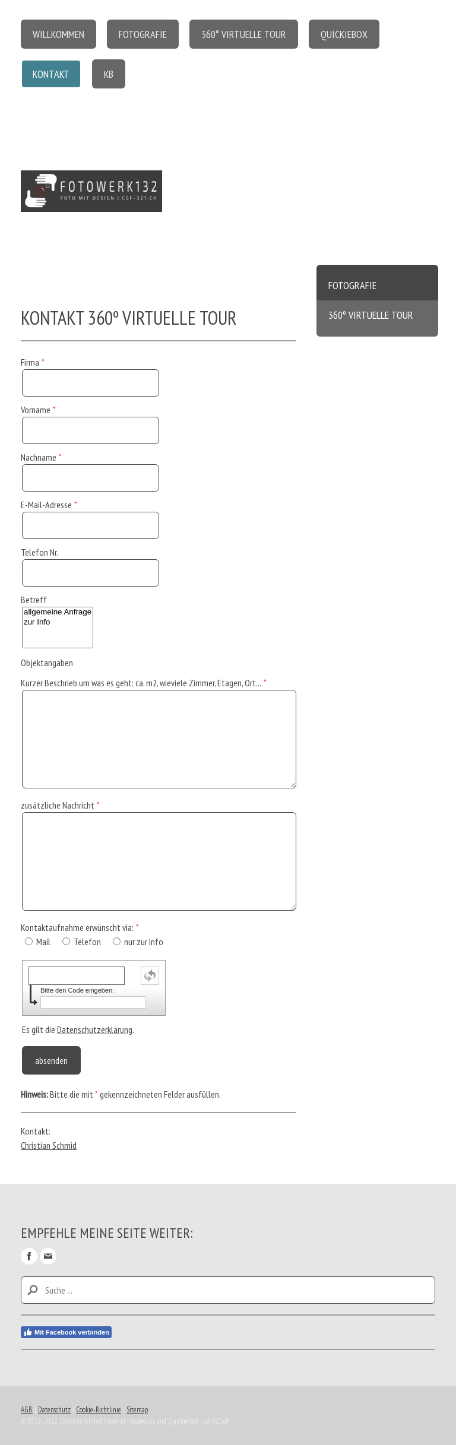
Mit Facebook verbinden (66, 1332)
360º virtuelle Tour (370, 315)
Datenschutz (54, 1410)
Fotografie (143, 34)
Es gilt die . (78, 1029)
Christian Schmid (49, 1145)
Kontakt (51, 74)
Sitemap (137, 1410)
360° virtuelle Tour (243, 34)
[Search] (228, 1290)
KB (108, 74)
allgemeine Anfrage (58, 612)
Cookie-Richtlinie (98, 1410)
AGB (27, 1410)
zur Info (58, 622)
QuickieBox (344, 34)
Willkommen (58, 34)
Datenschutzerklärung (94, 1029)
